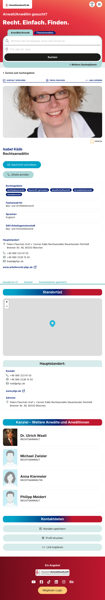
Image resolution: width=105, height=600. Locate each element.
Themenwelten (44, 32)
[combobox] (52, 41)
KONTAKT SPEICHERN (14, 80)
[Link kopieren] (52, 547)
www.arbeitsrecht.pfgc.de (19, 267)
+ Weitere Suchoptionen (83, 64)
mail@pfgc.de (17, 383)
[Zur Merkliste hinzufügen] (96, 141)
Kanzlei (28, 282)
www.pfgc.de (15, 391)
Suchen (52, 57)
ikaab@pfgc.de (15, 261)
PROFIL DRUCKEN (55, 80)
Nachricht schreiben (21, 164)
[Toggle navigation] (99, 4)
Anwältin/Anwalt (20, 32)
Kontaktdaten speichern (53, 282)
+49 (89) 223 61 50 (17, 253)
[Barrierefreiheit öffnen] (92, 4)
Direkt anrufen (18, 174)
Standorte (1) (10, 282)
